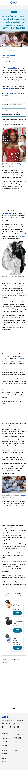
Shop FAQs (4, 750)
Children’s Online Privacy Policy (6, 744)
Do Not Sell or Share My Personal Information (6, 740)
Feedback (16, 744)
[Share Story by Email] (13, 61)
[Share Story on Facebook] (3, 61)
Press (15, 741)
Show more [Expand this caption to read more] (23, 164)
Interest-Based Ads (18, 734)
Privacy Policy (5, 736)
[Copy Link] (17, 61)
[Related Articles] (14, 102)
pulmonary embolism (8, 88)
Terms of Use (5, 733)
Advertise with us (6, 748)
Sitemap (16, 750)
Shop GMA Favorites (13, 593)
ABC (3, 756)
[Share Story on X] (6, 61)
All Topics (4, 761)
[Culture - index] (14, 12)
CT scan (22, 236)
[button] (2, 2)
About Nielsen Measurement (17, 738)
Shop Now (17, 613)
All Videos (4, 758)
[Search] (25, 3)
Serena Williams (12, 68)
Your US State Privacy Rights (19, 731)
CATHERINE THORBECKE (9, 55)
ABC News (4, 753)
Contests (4, 730)
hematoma (13, 295)
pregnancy (8, 213)
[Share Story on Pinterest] (10, 61)
